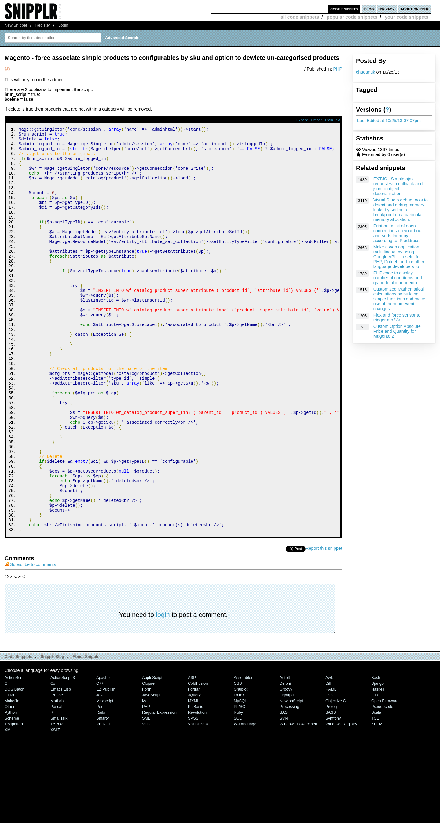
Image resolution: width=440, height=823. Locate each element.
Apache (103, 753)
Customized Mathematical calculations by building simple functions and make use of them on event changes (399, 299)
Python (11, 788)
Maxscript (104, 776)
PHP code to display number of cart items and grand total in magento (397, 277)
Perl (99, 782)
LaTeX (239, 771)
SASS (330, 788)
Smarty (102, 794)
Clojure (148, 759)
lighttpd (287, 771)
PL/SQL (241, 782)
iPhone (56, 771)
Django (377, 759)
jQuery (194, 771)
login (163, 690)
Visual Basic (198, 800)
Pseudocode (382, 782)
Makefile (12, 776)
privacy (387, 8)
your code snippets (406, 17)
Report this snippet (324, 624)
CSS (238, 759)
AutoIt (285, 753)
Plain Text (332, 120)
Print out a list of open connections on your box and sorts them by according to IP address (397, 233)
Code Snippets (18, 732)
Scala (376, 788)
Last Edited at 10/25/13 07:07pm (389, 120)
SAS (284, 788)
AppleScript (152, 753)
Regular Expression (159, 788)
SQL (238, 794)
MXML (193, 776)
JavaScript (151, 771)
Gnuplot (241, 765)
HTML (10, 771)
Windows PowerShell (298, 800)
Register (42, 25)
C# (53, 759)
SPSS (193, 794)
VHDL (147, 800)
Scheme (12, 794)
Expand (302, 120)
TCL (375, 794)
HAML (330, 765)
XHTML (378, 800)
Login (63, 25)
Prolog (331, 782)
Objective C (335, 776)
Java (100, 771)
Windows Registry (341, 800)
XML (9, 805)
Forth (146, 765)
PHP (337, 69)
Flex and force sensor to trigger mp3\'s (396, 317)
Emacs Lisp (60, 765)
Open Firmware (384, 776)
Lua (374, 771)
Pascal (56, 782)
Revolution (197, 788)
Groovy (286, 765)
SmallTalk (58, 794)
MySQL (240, 776)
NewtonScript (291, 776)
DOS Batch (14, 765)
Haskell (377, 765)
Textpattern (14, 800)
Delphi (285, 759)
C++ (100, 759)
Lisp (329, 771)
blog (369, 8)
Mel (145, 776)
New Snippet (16, 25)
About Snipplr (85, 732)
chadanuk (365, 72)
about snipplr (414, 8)
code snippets (344, 8)
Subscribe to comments (30, 640)
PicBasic (195, 782)
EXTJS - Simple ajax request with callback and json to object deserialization (398, 186)
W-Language (245, 800)
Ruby (238, 788)
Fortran (194, 765)
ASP (192, 753)
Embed (316, 120)
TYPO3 (56, 800)
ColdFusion (198, 759)
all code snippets (299, 17)
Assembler (243, 753)
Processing (289, 782)
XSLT (55, 805)
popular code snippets (352, 17)
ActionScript (15, 753)
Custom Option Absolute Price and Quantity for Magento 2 (397, 331)
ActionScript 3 (62, 753)
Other (9, 782)
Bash (375, 753)
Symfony (333, 794)
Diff (328, 759)
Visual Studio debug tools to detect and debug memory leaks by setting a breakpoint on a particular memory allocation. (400, 210)
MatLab (57, 776)
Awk (329, 753)
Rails (100, 788)
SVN (284, 794)
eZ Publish (106, 765)
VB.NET (103, 800)
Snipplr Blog (52, 732)
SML (146, 794)
